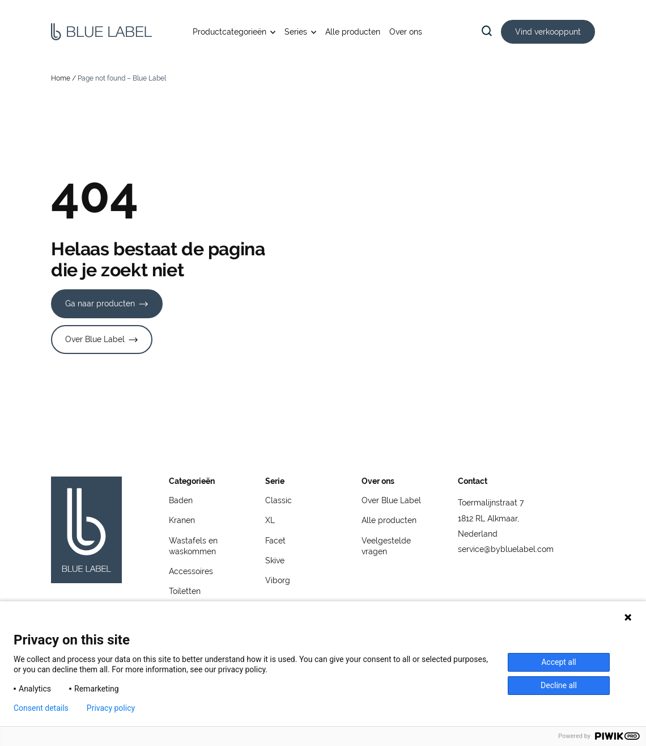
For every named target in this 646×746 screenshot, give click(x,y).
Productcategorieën (229, 31)
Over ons (405, 31)
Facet (275, 540)
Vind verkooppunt (548, 31)
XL (270, 520)
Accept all (558, 662)
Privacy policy (111, 708)
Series (295, 31)
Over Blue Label (95, 339)
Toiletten (185, 591)
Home (60, 78)
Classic (278, 500)
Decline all (559, 685)
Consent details (41, 708)
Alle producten (352, 31)
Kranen (182, 520)
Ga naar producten (100, 303)
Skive (274, 560)
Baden (181, 500)
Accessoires (191, 571)
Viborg (277, 580)
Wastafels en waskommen (193, 546)
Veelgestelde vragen (386, 546)
